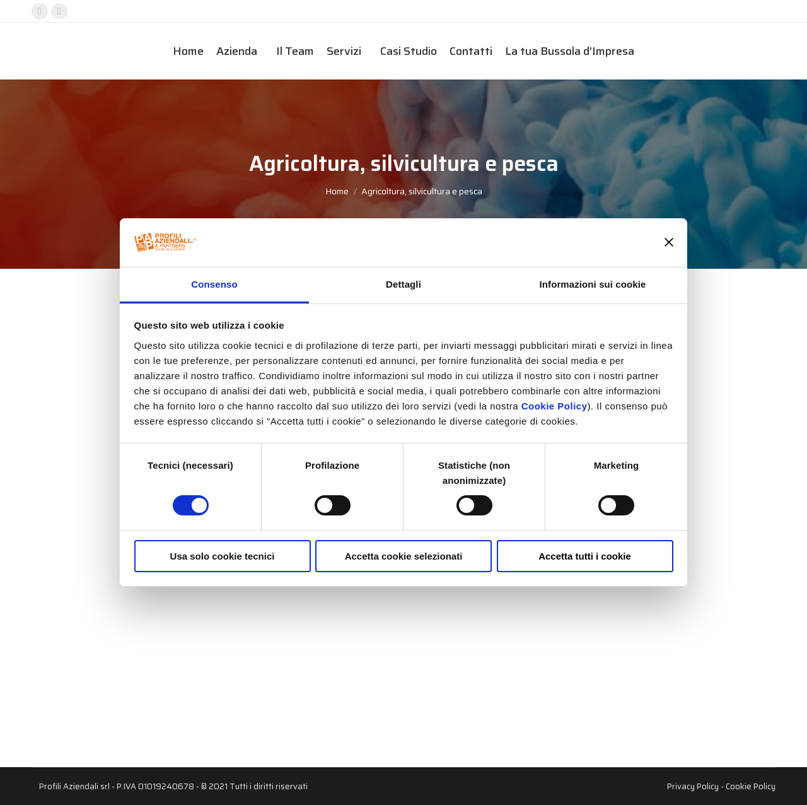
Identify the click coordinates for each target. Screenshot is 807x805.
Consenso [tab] (214, 284)
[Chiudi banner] (669, 242)
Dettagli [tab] (403, 284)
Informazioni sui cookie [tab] (593, 284)
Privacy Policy (693, 786)
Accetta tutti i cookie (584, 556)
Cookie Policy (554, 406)
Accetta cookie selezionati (404, 556)
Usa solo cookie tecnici (222, 556)
